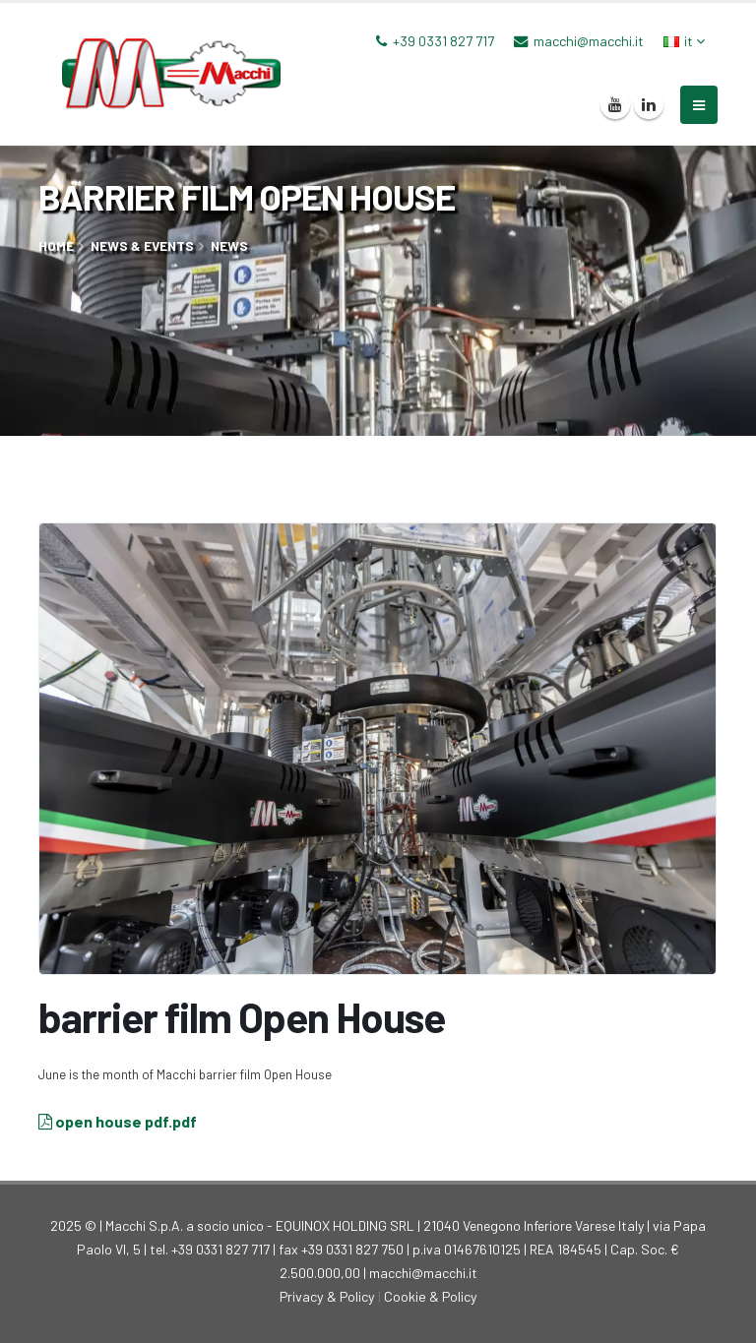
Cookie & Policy (430, 1296)
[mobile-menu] (699, 105)
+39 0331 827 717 (443, 40)
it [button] (684, 40)
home (56, 245)
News (229, 245)
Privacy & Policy (327, 1296)
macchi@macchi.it (589, 40)
